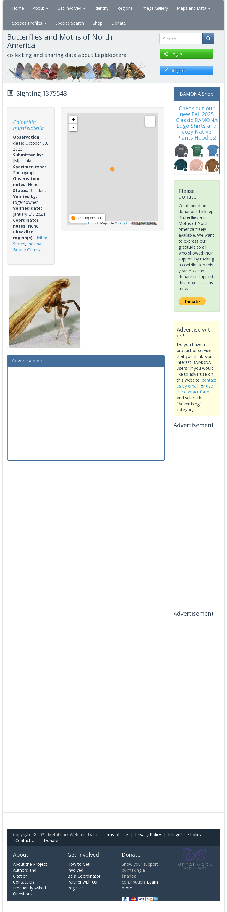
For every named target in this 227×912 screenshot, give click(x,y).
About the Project (30, 864)
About (40, 8)
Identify (101, 8)
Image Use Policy (184, 834)
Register (75, 888)
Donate (118, 23)
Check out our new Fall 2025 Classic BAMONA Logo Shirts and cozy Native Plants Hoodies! (197, 123)
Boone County (27, 249)
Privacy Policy (148, 834)
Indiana (34, 244)
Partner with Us (82, 882)
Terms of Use (115, 834)
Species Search (69, 23)
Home (18, 8)
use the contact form (195, 389)
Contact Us (26, 840)
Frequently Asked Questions (29, 891)
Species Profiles (29, 23)
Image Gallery (155, 8)
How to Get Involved (78, 867)
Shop (98, 23)
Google (123, 223)
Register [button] (175, 70)
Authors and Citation (24, 873)
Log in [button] (173, 54)
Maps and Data (193, 8)
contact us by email (196, 383)
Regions (125, 8)
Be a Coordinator (83, 876)
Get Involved (71, 8)
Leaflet (93, 223)
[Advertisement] (86, 412)
